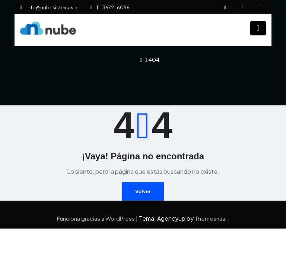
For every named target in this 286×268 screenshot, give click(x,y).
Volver (143, 191)
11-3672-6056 (110, 7)
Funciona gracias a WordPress (96, 218)
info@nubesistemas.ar (49, 7)
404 (154, 59)
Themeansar (211, 218)
